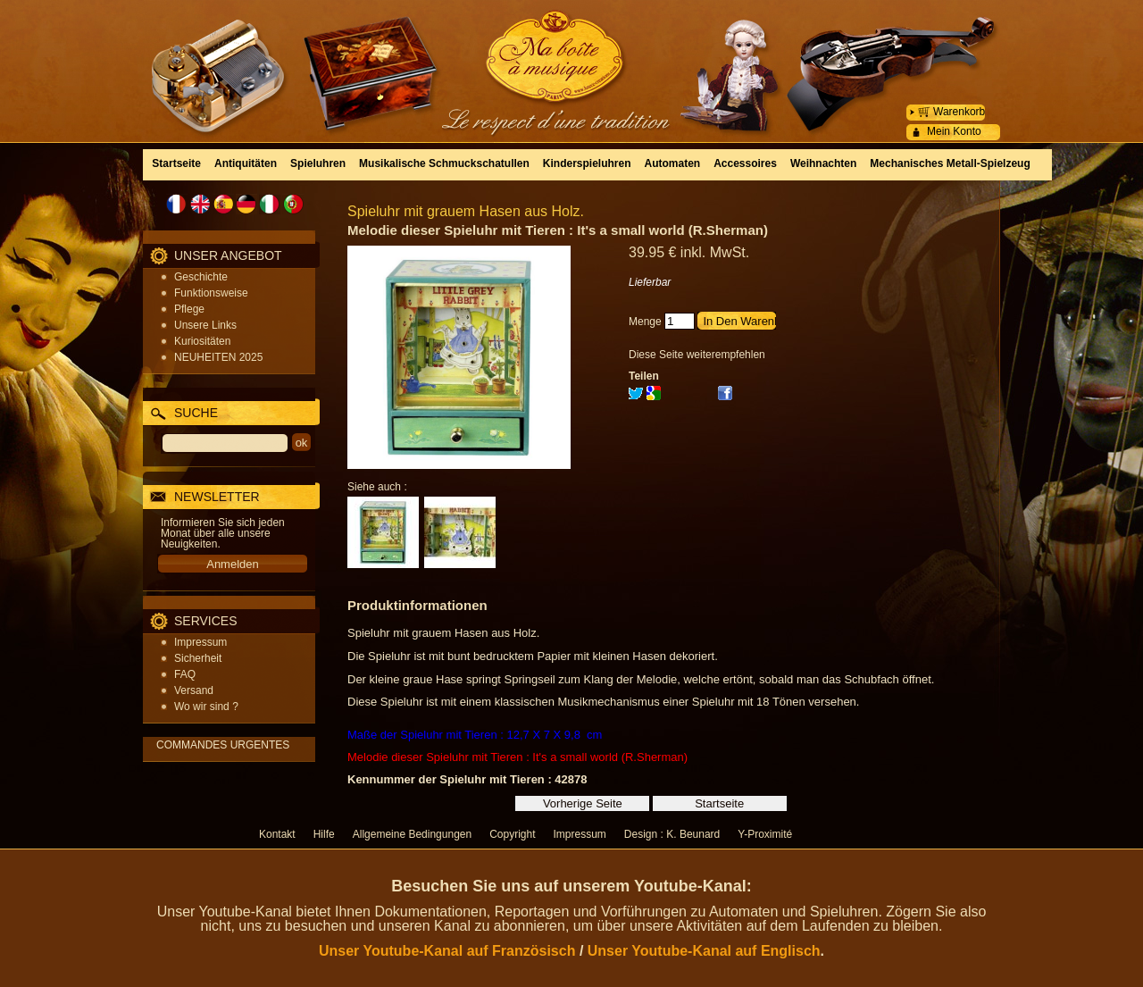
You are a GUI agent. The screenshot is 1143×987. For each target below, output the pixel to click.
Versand (193, 690)
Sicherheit (197, 658)
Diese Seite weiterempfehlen (697, 354)
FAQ (185, 674)
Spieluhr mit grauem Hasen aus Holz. (465, 211)
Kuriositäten (202, 341)
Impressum (200, 642)
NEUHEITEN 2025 (218, 357)
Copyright (512, 834)
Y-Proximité (765, 834)
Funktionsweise (211, 293)
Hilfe (324, 834)
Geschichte (201, 277)
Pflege (189, 309)
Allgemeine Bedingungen (412, 834)
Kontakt (277, 834)
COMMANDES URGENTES (222, 745)
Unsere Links (205, 325)
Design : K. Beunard (672, 834)
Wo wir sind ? (206, 706)
